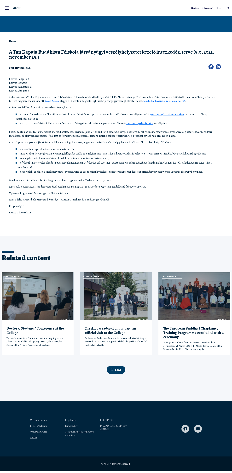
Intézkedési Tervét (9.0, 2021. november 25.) (171, 101)
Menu (16, 8)
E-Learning (206, 8)
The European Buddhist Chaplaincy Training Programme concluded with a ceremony (193, 332)
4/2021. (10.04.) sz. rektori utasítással (170, 114)
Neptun (194, 8)
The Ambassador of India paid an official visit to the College (110, 330)
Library (218, 8)
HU (227, 8)
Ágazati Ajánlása (54, 101)
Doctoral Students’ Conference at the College (35, 330)
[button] (212, 67)
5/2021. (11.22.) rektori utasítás (141, 123)
